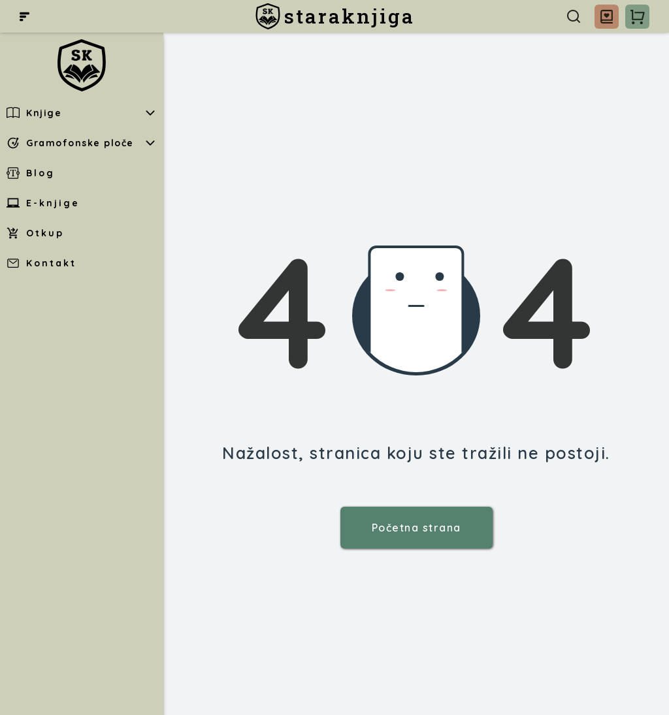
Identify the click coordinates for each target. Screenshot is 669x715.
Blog (31, 173)
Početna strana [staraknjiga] (416, 527)
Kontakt (41, 263)
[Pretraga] (573, 16)
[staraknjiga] (335, 16)
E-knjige (43, 203)
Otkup (35, 233)
